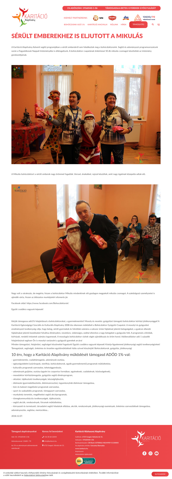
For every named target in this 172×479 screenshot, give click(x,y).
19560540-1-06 (23, 437)
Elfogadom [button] (160, 474)
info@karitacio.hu (50, 441)
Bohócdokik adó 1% (74, 25)
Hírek (123, 25)
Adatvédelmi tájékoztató (83, 454)
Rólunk (114, 25)
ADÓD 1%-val (118, 355)
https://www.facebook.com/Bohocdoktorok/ (48, 303)
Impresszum (79, 451)
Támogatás (138, 25)
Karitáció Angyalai (97, 25)
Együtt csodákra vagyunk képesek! (27, 309)
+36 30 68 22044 (50, 437)
